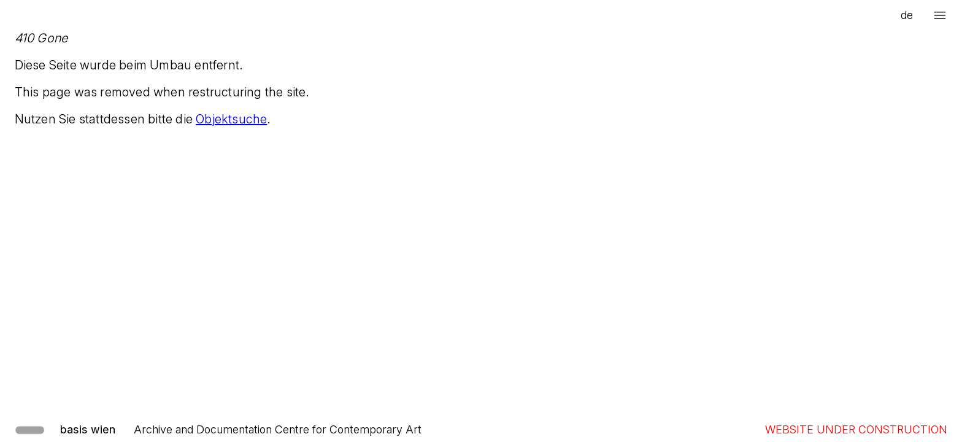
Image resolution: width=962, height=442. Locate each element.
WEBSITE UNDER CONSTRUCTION (856, 429)
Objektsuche (231, 119)
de (907, 15)
